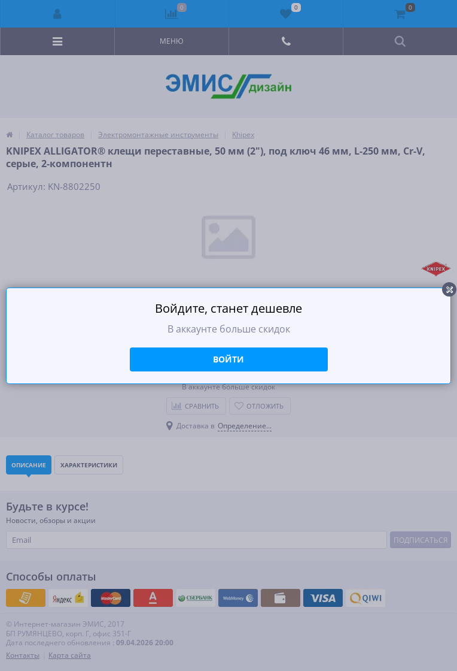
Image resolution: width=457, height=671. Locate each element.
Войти (228, 359)
